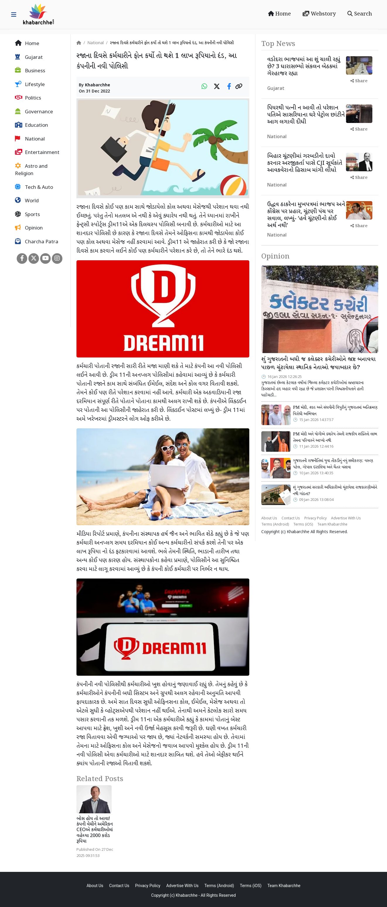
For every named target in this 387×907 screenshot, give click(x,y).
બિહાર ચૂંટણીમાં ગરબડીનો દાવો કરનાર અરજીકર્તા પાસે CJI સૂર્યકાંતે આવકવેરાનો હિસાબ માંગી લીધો (304, 163)
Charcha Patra (36, 241)
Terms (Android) (275, 524)
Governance (34, 111)
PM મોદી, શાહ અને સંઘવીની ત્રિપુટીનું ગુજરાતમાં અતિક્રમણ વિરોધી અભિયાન (335, 411)
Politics (28, 98)
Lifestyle (30, 84)
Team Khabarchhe (332, 524)
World (27, 200)
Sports (27, 214)
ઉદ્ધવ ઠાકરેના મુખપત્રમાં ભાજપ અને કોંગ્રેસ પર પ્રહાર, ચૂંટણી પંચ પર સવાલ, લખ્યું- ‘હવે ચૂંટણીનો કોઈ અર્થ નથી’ (306, 215)
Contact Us (291, 518)
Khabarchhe (97, 85)
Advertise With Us (346, 518)
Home (279, 14)
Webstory (319, 14)
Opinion (29, 228)
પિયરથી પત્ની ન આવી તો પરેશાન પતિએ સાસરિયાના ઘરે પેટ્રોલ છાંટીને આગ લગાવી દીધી (306, 115)
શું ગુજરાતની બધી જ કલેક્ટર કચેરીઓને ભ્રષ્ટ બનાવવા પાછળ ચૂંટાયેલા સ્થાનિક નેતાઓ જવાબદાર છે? (318, 363)
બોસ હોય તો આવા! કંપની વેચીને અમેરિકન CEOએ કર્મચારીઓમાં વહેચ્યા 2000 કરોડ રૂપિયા (94, 830)
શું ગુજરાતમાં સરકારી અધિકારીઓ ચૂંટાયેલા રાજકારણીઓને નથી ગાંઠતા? (335, 491)
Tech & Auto (34, 187)
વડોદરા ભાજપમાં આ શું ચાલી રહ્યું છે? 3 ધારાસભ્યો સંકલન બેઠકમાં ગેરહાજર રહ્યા (303, 67)
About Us (269, 518)
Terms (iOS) (303, 524)
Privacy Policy (315, 518)
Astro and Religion (31, 170)
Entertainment (37, 152)
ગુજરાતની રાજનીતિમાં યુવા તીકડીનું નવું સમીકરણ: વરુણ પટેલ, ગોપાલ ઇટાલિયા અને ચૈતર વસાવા (333, 464)
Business (30, 70)
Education (31, 125)
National (30, 139)
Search (359, 14)
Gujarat (29, 57)
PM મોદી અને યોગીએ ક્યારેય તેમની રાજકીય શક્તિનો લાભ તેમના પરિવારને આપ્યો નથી (335, 437)
